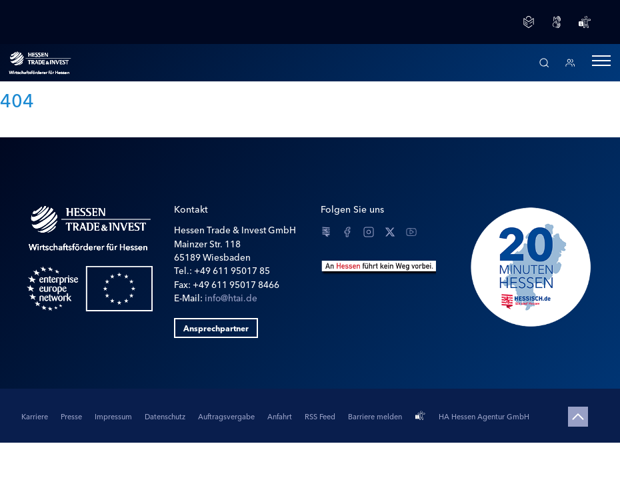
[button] (601, 62)
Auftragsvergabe (227, 416)
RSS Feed (321, 416)
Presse (72, 416)
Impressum (114, 416)
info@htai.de (231, 297)
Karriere (35, 416)
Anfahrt (280, 416)
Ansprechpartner (216, 327)
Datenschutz (166, 416)
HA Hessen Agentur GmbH (484, 416)
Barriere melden (375, 416)
